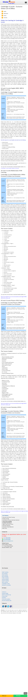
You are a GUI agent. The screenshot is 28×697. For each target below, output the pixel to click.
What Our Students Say (6, 594)
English (4, 11)
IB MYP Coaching (5, 580)
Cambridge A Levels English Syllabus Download (10, 168)
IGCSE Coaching (5, 579)
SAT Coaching (4, 573)
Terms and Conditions (6, 599)
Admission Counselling (6, 585)
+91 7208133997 (7, 537)
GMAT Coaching (5, 572)
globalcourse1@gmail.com (8, 540)
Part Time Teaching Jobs (6, 600)
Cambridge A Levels (6, 583)
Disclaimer (4, 597)
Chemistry (4, 17)
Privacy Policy (4, 596)
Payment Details (5, 593)
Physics (4, 15)
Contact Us (4, 591)
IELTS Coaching (5, 576)
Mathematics (5, 13)
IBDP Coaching (5, 582)
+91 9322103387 (7, 539)
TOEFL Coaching (5, 577)
